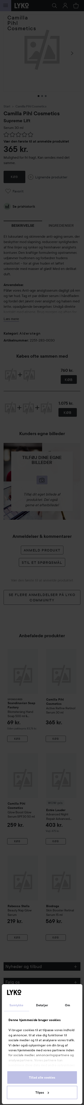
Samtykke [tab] (16, 1005)
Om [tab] (67, 1005)
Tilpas (42, 1092)
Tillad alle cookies (42, 1077)
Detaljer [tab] (42, 1005)
